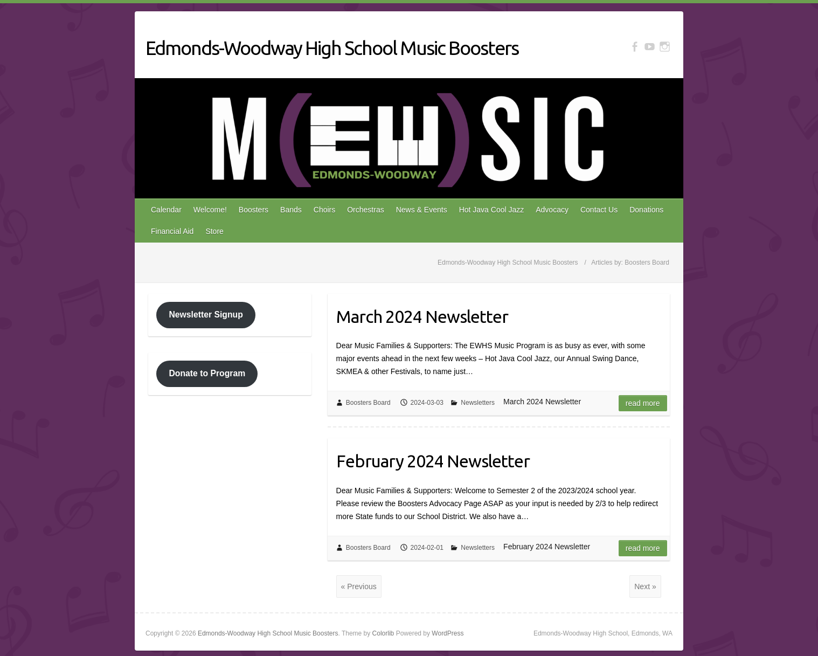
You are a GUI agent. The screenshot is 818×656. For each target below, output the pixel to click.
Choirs (324, 209)
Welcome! (210, 209)
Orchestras (365, 209)
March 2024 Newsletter (422, 316)
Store (214, 231)
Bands (291, 209)
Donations (646, 209)
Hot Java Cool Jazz (491, 209)
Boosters (253, 209)
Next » (645, 586)
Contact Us (599, 209)
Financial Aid (172, 231)
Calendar (166, 209)
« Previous (359, 586)
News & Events (421, 209)
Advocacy (552, 209)
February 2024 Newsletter (433, 461)
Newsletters (478, 402)
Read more (643, 403)
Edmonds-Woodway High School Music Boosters (331, 48)
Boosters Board (368, 402)
